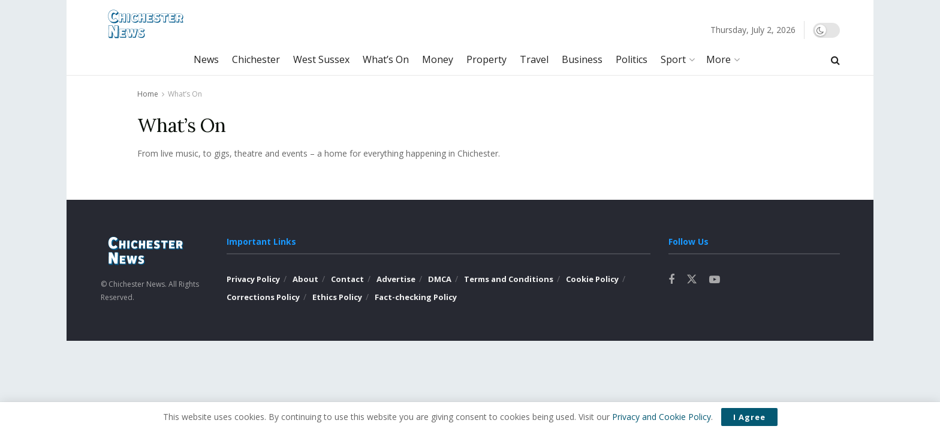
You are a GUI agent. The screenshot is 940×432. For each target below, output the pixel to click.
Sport (673, 59)
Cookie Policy (592, 279)
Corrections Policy (263, 297)
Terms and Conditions (508, 279)
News (206, 59)
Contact (347, 279)
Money (437, 59)
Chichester (256, 59)
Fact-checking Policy (416, 297)
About (305, 279)
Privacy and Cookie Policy (661, 416)
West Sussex (321, 59)
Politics (631, 59)
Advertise (395, 279)
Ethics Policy (337, 297)
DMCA (439, 279)
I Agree (749, 417)
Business (582, 59)
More (718, 59)
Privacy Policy (253, 279)
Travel (534, 59)
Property (486, 59)
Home (147, 94)
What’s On (386, 59)
